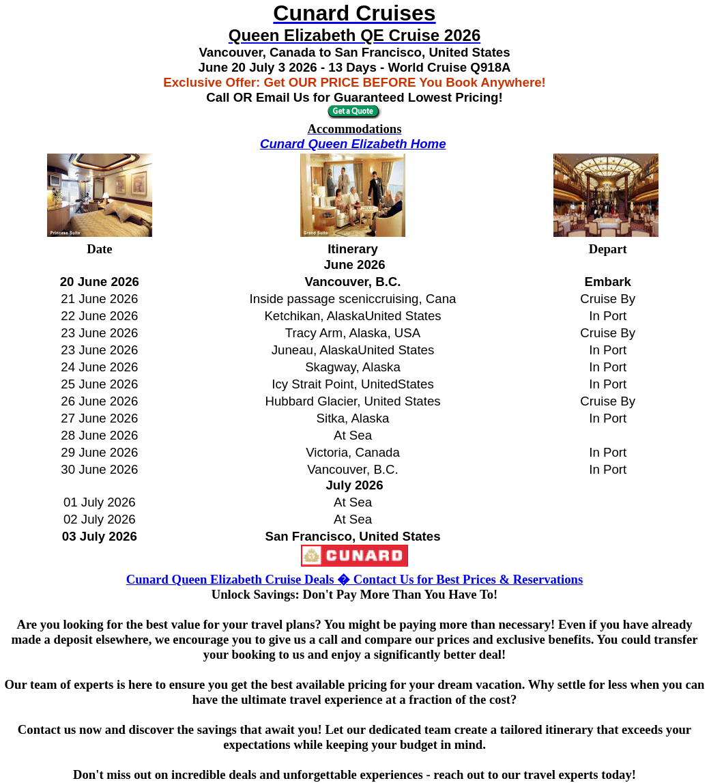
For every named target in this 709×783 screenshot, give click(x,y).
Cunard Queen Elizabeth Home (353, 144)
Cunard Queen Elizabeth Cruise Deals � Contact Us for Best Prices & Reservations (354, 579)
